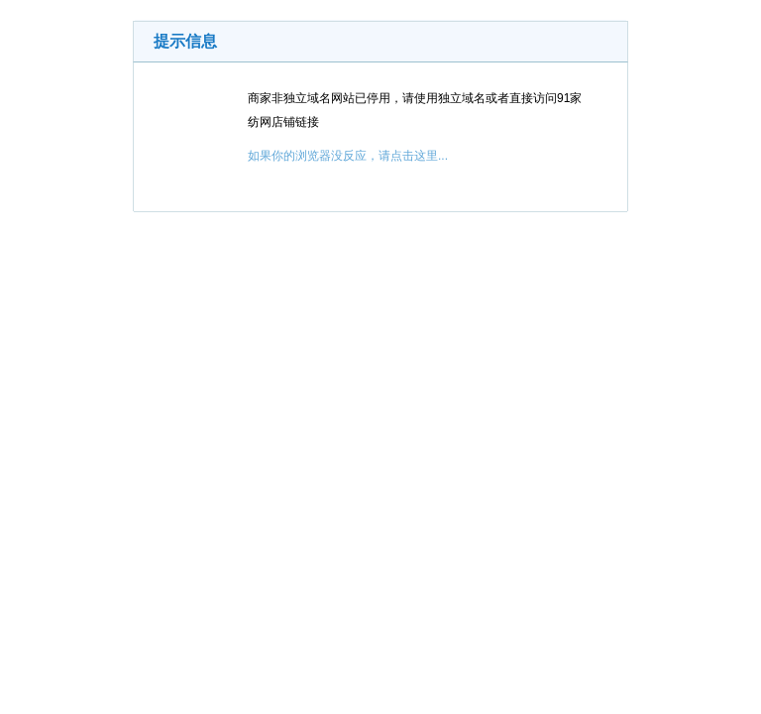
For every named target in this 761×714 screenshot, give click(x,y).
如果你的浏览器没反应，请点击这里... (348, 156)
